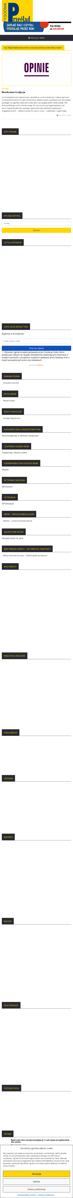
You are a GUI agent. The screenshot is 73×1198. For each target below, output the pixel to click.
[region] (36, 27)
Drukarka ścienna (11, 249)
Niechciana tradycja (13, 92)
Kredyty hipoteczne (11, 284)
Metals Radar (9, 267)
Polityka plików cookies (26, 1195)
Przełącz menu (36, 38)
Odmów (36, 1181)
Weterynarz (7, 352)
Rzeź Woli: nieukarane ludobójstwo (28, 962)
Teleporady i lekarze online (14, 318)
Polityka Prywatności (12, 1050)
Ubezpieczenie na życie (12, 404)
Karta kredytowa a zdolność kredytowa (20, 302)
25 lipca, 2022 (64, 115)
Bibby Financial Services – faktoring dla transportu (25, 421)
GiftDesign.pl (8, 369)
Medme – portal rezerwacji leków (17, 387)
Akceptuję (36, 1174)
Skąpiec (5, 335)
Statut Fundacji (9, 1058)
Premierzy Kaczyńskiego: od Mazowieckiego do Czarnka (38, 950)
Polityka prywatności (46, 1195)
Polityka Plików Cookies (13, 1054)
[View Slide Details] (36, 27)
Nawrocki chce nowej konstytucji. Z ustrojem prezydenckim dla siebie (40, 940)
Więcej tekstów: (36, 974)
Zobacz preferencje (36, 1189)
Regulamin (7, 1062)
